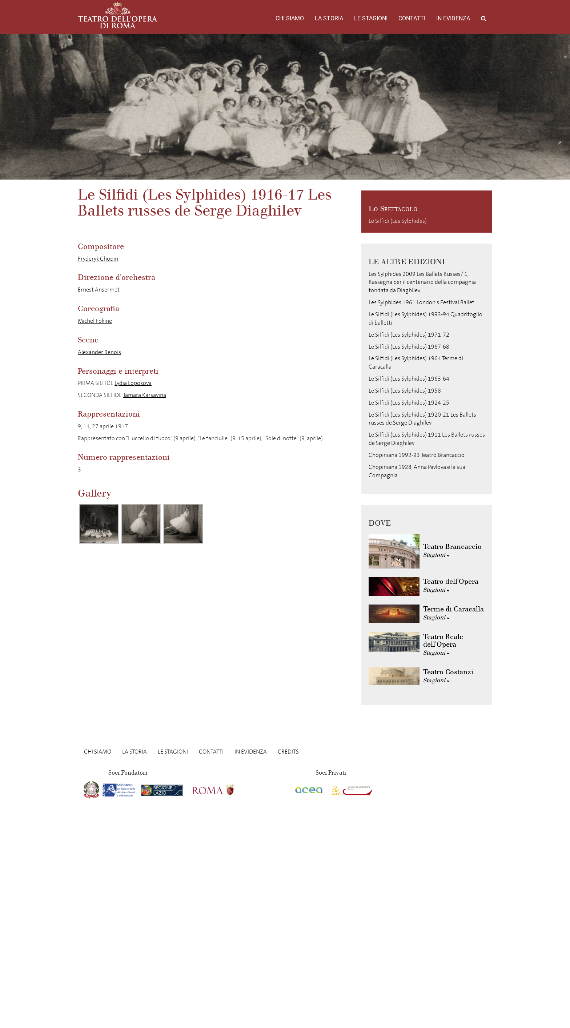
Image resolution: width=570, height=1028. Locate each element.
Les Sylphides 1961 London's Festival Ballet (421, 302)
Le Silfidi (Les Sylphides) (398, 221)
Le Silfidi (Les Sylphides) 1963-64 (409, 378)
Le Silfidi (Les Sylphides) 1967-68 (409, 346)
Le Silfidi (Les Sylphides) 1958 (405, 390)
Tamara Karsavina (144, 395)
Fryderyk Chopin (98, 258)
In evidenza (453, 18)
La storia (329, 18)
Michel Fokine (95, 321)
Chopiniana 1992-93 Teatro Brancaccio (417, 455)
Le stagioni (371, 18)
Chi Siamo (290, 18)
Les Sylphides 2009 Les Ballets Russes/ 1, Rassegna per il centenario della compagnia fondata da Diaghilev (422, 282)
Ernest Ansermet (99, 289)
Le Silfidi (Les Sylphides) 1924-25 (409, 402)
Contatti (411, 18)
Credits (288, 751)
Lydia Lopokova (133, 383)
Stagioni (436, 554)
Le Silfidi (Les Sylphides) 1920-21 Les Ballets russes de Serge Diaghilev (422, 419)
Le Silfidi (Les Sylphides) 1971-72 (409, 334)
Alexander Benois (99, 352)
